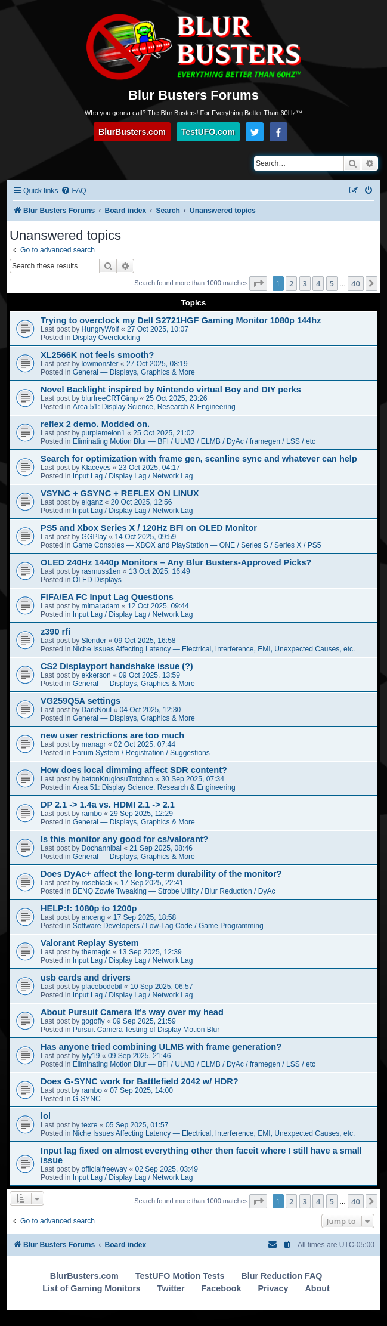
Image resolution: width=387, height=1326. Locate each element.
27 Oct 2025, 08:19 (157, 364)
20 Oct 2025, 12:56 (141, 502)
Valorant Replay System (90, 943)
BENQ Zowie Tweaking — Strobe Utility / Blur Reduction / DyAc (174, 891)
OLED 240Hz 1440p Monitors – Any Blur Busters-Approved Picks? (176, 562)
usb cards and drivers (86, 977)
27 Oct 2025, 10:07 (157, 329)
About (317, 1288)
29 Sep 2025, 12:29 (141, 813)
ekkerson (96, 675)
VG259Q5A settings (80, 701)
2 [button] (291, 283)
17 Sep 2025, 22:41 (152, 883)
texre (90, 1125)
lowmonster (100, 364)
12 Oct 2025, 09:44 (158, 606)
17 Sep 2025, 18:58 (145, 917)
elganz (92, 502)
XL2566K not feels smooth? (97, 355)
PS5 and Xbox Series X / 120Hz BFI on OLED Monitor (149, 528)
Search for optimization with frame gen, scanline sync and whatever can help (199, 458)
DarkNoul (97, 710)
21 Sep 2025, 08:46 (161, 848)
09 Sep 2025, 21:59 (144, 1021)
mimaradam (101, 606)
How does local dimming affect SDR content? (134, 770)
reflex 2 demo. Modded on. (95, 424)
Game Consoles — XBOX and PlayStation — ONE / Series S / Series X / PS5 (197, 545)
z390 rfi (55, 631)
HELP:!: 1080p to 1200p (89, 908)
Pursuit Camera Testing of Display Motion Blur (146, 1029)
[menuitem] (73, 191)
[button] (258, 283)
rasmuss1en (101, 571)
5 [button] (332, 283)
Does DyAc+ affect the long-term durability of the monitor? (161, 874)
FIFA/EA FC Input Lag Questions (107, 597)
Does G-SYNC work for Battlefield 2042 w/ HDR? (140, 1081)
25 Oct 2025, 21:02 (163, 433)
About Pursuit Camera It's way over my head (132, 1012)
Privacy (273, 1288)
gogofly (93, 1021)
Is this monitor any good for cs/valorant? (124, 839)
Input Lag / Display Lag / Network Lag (133, 476)
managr (94, 744)
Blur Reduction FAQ (282, 1276)
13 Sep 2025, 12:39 (150, 952)
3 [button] (305, 283)
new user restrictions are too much (112, 735)
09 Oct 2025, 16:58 (145, 640)
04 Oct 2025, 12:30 (150, 710)
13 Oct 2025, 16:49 (159, 571)
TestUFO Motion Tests (180, 1276)
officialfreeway (104, 1169)
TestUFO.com (208, 132)
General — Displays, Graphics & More (134, 372)
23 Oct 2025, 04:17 (149, 467)
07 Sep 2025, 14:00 (141, 1090)
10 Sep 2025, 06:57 (161, 986)
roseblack (97, 883)
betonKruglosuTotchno (117, 779)
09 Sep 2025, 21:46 (139, 1056)
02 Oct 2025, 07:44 (144, 744)
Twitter (171, 1288)
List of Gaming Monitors (91, 1288)
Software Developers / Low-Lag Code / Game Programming (168, 926)
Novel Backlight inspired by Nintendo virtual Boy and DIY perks (171, 389)
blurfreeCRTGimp (110, 398)
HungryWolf (100, 329)
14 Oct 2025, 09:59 (145, 537)
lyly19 (91, 1056)
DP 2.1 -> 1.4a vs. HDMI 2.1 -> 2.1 (108, 804)
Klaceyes (96, 467)
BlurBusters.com (132, 132)
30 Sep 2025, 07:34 (192, 779)
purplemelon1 (103, 433)
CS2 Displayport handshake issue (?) (117, 666)
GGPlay (94, 537)
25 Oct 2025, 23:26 (177, 398)
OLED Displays (97, 580)
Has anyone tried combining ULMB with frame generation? (161, 1047)
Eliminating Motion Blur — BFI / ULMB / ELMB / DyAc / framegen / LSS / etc (194, 441)
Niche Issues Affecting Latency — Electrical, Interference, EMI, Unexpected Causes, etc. (214, 649)
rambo (92, 813)
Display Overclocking (106, 337)
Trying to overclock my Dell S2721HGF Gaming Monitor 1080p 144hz (181, 320)
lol (46, 1116)
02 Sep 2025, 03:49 (166, 1169)
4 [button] (318, 283)
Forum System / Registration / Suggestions (141, 753)
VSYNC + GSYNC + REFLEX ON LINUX (120, 493)
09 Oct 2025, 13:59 (149, 675)
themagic (96, 952)
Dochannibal (102, 848)
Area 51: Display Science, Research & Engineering (154, 407)
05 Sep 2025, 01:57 (137, 1125)
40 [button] (355, 283)
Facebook (222, 1288)
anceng (94, 917)
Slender (94, 640)
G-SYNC (87, 1099)
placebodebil (102, 986)
